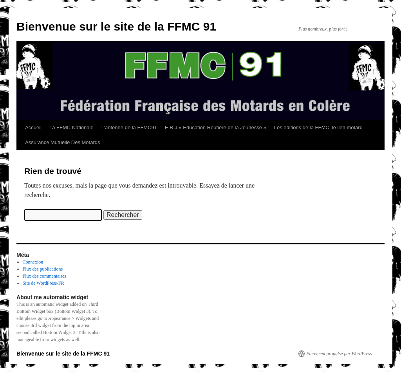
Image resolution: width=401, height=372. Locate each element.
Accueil (33, 127)
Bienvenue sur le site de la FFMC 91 (116, 26)
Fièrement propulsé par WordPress (339, 353)
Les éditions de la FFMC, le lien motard (318, 127)
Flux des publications (43, 269)
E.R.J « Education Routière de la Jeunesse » (215, 127)
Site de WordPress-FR (43, 283)
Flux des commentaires (44, 276)
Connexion (33, 262)
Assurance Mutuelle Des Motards (62, 142)
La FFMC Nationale (71, 127)
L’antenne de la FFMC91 (129, 127)
